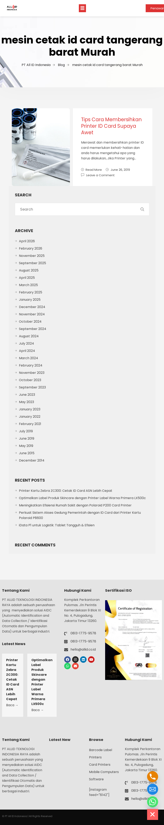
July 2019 (26, 431)
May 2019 (26, 445)
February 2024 (30, 365)
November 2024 (32, 314)
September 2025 (32, 263)
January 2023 (29, 409)
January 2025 (30, 299)
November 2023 (31, 372)
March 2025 (28, 285)
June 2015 (26, 453)
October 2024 (30, 321)
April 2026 (27, 241)
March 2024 (28, 358)
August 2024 (29, 336)
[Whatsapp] (152, 801)
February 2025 (30, 292)
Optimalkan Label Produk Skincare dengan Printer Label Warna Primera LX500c (82, 498)
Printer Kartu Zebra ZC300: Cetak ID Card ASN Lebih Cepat (65, 490)
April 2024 (27, 350)
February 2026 (30, 248)
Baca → (12, 705)
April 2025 (27, 277)
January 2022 (29, 416)
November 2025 (32, 255)
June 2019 (26, 438)
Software (96, 779)
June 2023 (27, 394)
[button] (82, 8)
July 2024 (26, 343)
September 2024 (32, 329)
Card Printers (99, 764)
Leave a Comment (100, 175)
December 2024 (32, 307)
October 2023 (30, 380)
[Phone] (152, 776)
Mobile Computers (104, 772)
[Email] (152, 789)
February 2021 (30, 424)
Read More (91, 170)
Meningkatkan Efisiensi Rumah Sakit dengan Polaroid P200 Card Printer (75, 505)
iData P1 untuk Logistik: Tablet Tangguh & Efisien (57, 525)
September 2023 (32, 387)
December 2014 (31, 460)
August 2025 (29, 270)
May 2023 (26, 402)
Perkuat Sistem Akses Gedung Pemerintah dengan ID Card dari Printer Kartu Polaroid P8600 (80, 515)
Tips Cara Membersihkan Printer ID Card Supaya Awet (111, 126)
